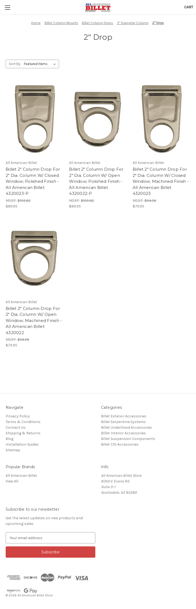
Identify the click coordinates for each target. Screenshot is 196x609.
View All (12, 481)
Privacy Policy (18, 416)
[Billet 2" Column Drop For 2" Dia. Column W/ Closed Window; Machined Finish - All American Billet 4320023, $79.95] (161, 119)
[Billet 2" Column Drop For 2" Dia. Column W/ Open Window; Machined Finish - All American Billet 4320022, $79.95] (34, 258)
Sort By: (15, 64)
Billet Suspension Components (128, 438)
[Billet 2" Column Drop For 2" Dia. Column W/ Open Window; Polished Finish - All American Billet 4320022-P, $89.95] (98, 119)
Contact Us (16, 427)
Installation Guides (22, 444)
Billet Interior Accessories (123, 433)
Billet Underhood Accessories (126, 427)
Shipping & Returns (23, 433)
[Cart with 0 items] (188, 7)
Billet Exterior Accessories (123, 416)
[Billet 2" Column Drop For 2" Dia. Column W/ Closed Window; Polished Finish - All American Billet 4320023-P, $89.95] (34, 119)
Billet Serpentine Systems (123, 422)
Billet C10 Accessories (120, 444)
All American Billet (21, 475)
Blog (9, 438)
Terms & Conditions (23, 422)
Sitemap (13, 450)
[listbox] (41, 64)
